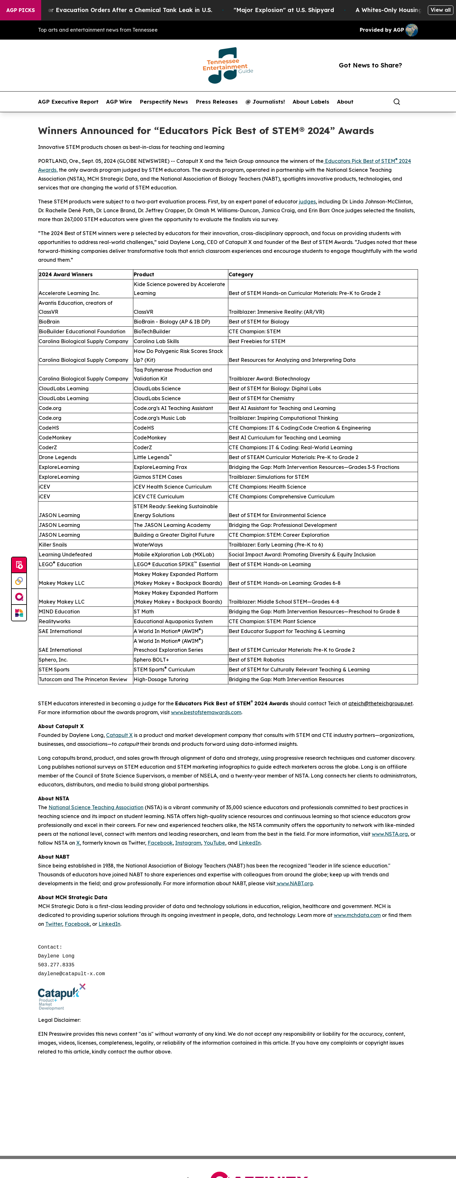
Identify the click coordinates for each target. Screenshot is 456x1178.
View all (441, 10)
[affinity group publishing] (19, 597)
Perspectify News (164, 102)
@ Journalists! (265, 102)
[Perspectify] (19, 581)
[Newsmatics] (19, 613)
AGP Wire (119, 102)
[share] (413, 101)
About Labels (311, 102)
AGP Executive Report (68, 102)
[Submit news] (19, 565)
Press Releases (217, 102)
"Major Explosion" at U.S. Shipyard (300, 10)
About (345, 102)
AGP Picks (20, 10)
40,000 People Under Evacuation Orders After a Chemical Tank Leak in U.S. (119, 10)
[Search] (396, 101)
